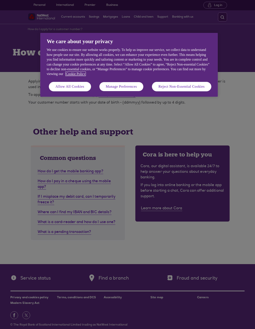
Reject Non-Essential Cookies (182, 86)
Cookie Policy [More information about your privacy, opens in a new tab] (75, 74)
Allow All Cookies (70, 86)
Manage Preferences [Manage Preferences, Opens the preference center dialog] (121, 86)
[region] (129, 65)
